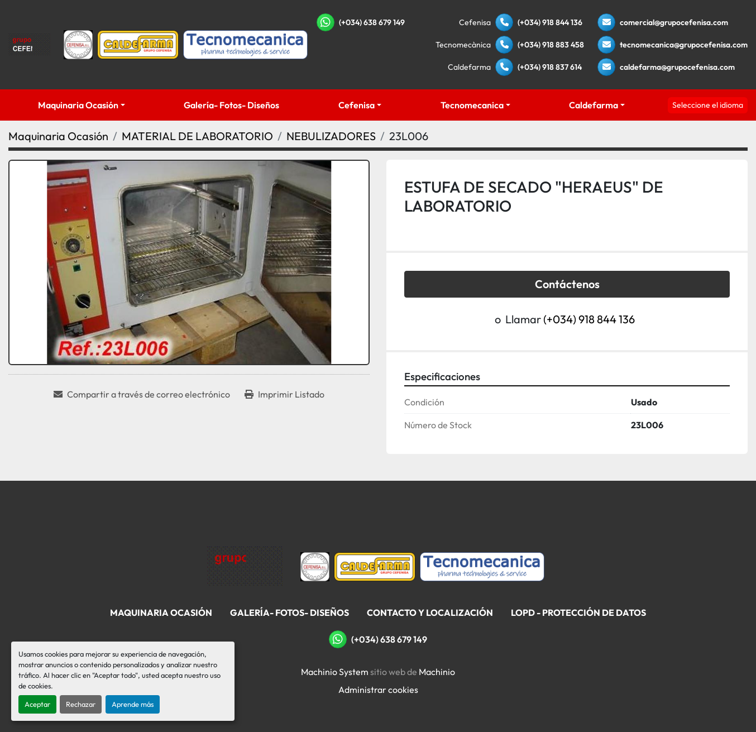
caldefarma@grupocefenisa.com (677, 67)
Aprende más (133, 704)
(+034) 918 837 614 (550, 67)
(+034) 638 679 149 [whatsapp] (372, 22)
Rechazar (80, 704)
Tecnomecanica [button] (472, 105)
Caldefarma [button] (593, 105)
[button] (81, 105)
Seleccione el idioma (707, 105)
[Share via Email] (141, 394)
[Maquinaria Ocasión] (58, 136)
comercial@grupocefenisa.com (674, 22)
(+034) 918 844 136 (550, 22)
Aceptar (37, 704)
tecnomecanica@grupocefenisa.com (684, 45)
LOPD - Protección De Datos (578, 612)
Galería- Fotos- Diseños (231, 105)
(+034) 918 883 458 (551, 45)
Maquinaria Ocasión (78, 105)
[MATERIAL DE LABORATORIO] (197, 136)
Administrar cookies (378, 689)
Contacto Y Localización (430, 612)
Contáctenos (567, 284)
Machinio (437, 671)
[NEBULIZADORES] (331, 136)
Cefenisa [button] (356, 105)
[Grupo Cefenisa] (245, 565)
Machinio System (335, 671)
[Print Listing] (284, 394)
